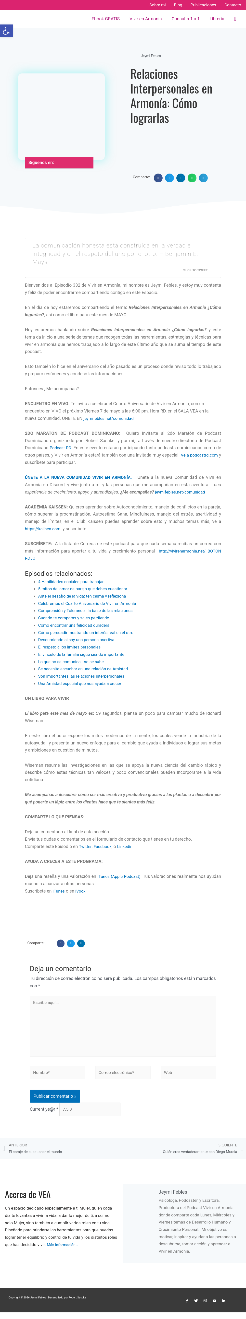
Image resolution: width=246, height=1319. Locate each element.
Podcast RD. (60, 447)
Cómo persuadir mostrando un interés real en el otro (89, 632)
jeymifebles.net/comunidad (110, 418)
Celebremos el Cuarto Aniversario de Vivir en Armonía (90, 603)
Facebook (103, 846)
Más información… (64, 1251)
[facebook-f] (187, 1307)
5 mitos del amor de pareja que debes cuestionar (86, 588)
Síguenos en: (41, 162)
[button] (235, 19)
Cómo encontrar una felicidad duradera (76, 624)
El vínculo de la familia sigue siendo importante (84, 654)
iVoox (81, 890)
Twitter (85, 846)
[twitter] (197, 1307)
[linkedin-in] (224, 1307)
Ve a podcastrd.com (201, 455)
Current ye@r (44, 1114)
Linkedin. (128, 846)
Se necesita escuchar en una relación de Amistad (86, 668)
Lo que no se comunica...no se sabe (73, 661)
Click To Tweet (195, 270)
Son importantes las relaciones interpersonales (84, 675)
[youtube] (215, 1307)
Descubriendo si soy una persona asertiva (79, 639)
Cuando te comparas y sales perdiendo (76, 617)
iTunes (58, 890)
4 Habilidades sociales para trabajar (73, 581)
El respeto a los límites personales (71, 646)
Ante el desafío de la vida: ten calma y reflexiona (85, 596)
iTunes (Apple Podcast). (128, 876)
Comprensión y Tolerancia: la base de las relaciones (89, 610)
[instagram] (206, 1307)
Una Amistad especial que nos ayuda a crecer (82, 683)
